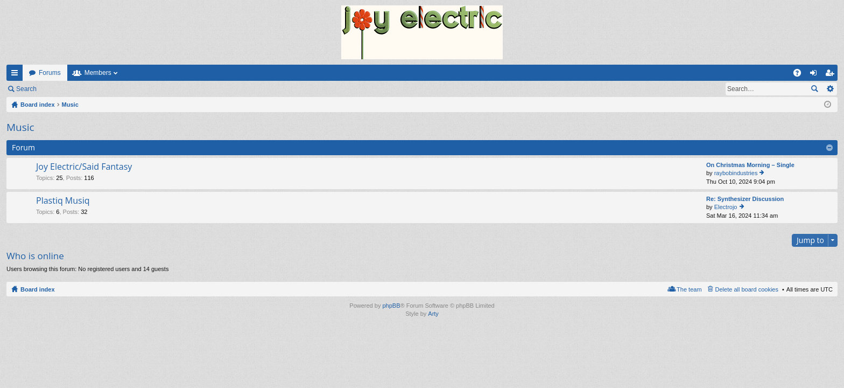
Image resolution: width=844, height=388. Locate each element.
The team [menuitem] (689, 289)
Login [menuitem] (815, 75)
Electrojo (725, 207)
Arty (433, 313)
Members (98, 73)
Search (26, 89)
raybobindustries (736, 173)
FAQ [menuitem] (800, 75)
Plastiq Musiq (63, 201)
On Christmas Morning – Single (750, 165)
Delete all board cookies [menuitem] (746, 289)
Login (60, 89)
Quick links (17, 75)
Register (96, 89)
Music (20, 127)
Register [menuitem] (832, 75)
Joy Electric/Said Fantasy (84, 167)
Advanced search (829, 88)
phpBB (391, 305)
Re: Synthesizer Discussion (745, 199)
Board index (37, 289)
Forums (50, 73)
